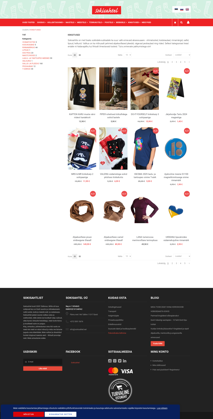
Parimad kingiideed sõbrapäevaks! (165, 316)
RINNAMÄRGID (28, 47)
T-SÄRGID (26, 69)
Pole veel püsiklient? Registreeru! (165, 370)
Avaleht (25, 30)
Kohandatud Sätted (60, 414)
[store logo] (106, 10)
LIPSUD (25, 50)
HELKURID (26, 61)
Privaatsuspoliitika (115, 320)
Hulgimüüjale (113, 316)
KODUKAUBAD (28, 45)
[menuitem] (29, 22)
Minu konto (188, 22)
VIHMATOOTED (28, 42)
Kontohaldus (157, 361)
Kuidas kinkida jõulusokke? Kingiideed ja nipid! (170, 329)
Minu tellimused (159, 365)
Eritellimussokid (114, 324)
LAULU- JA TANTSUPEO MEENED (36, 58)
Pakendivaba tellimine (117, 333)
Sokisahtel (75, 363)
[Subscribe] (42, 368)
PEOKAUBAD (27, 66)
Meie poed (146, 22)
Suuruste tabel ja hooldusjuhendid (122, 329)
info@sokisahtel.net (78, 329)
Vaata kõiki (157, 343)
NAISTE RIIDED (28, 55)
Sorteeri (168, 55)
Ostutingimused (114, 307)
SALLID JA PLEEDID (30, 63)
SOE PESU (26, 53)
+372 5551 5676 (76, 321)
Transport (112, 311)
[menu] (88, 22)
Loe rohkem (162, 408)
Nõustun (29, 414)
